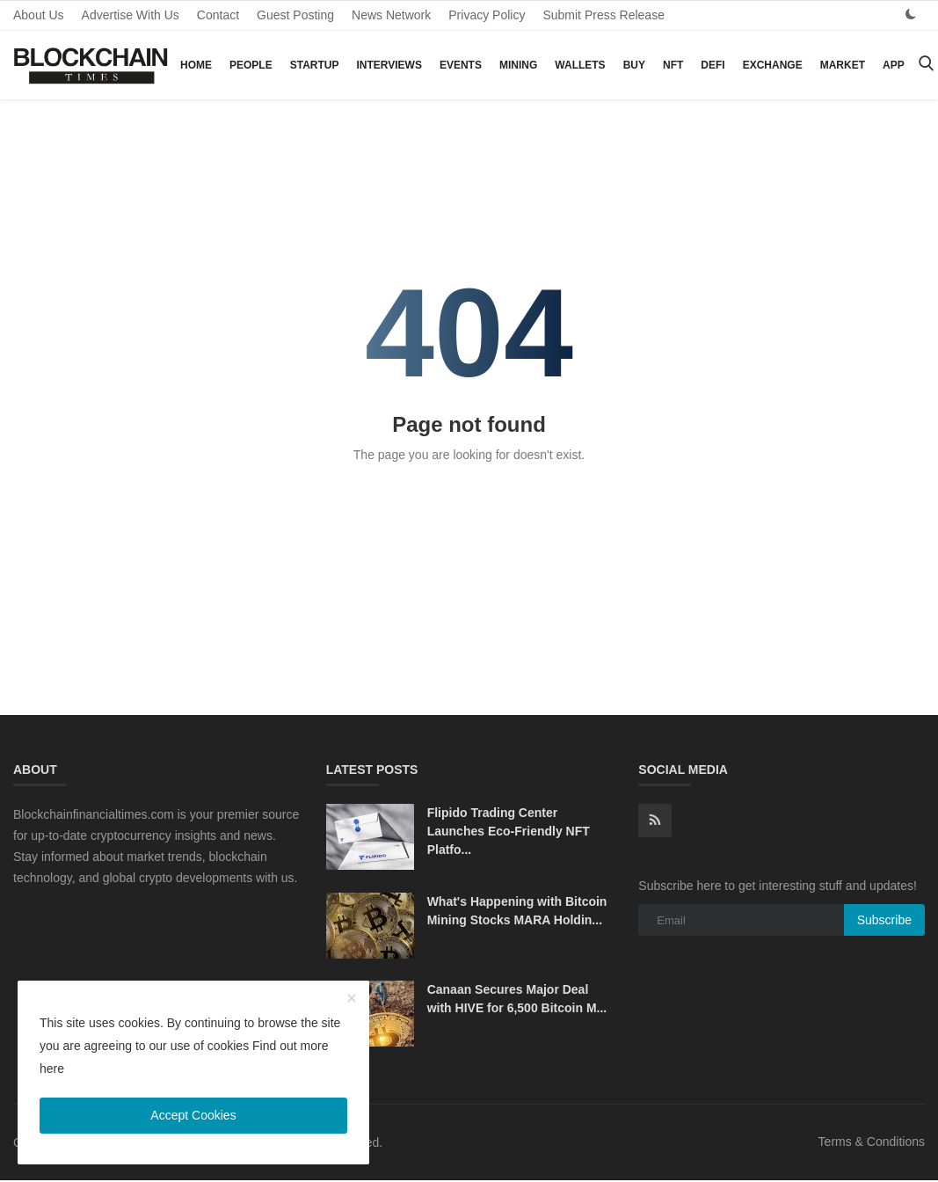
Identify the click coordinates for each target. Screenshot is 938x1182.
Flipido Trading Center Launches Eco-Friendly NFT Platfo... (508, 831)
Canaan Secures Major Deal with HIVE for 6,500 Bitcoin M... (517, 998)
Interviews (388, 65)
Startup (314, 65)
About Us (38, 15)
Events (461, 65)
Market (842, 65)
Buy (634, 65)
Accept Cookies (193, 1115)
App (894, 65)
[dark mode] (911, 14)
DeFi (712, 65)
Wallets (580, 65)
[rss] (655, 820)
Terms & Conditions (871, 1142)
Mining (518, 65)
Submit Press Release (603, 15)
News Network (391, 15)
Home (196, 65)
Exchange (773, 65)
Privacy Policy (486, 15)
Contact (218, 15)
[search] (925, 65)
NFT (673, 65)
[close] (351, 999)
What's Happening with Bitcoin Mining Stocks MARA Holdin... (517, 910)
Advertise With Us (130, 15)
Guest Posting (295, 15)
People (251, 65)
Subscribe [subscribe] (884, 920)
